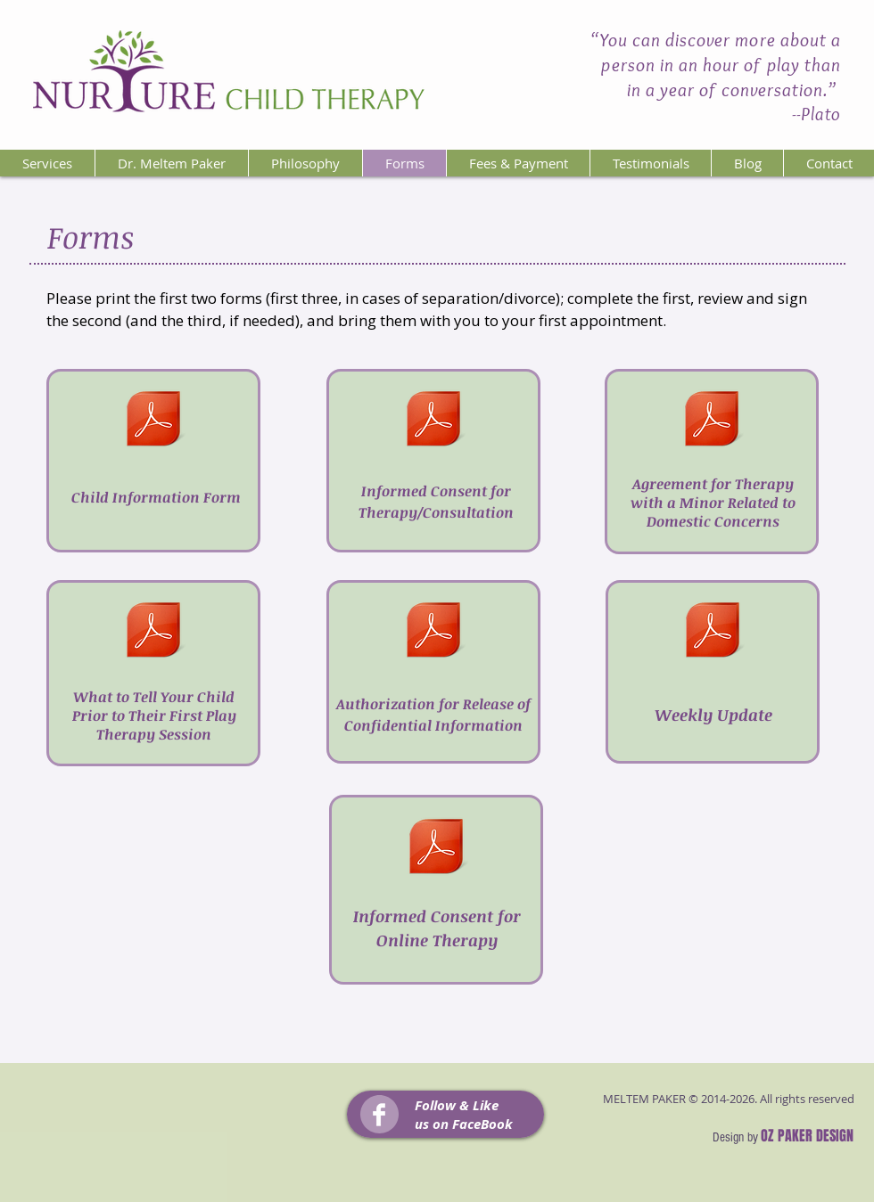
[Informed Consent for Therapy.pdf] (433, 421)
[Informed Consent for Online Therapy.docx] (436, 848)
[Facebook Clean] (379, 1114)
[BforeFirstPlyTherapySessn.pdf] (153, 632)
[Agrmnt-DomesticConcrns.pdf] (711, 421)
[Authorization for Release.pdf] (433, 632)
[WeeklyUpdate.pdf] (713, 632)
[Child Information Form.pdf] (153, 421)
